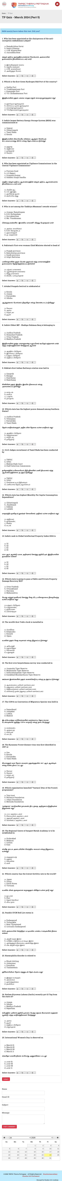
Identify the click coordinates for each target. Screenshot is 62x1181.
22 (35, 1155)
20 (18, 1155)
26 (9, 1158)
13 (18, 1152)
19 (9, 1155)
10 (50, 1149)
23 (42, 1155)
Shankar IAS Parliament (31, 1176)
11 (58, 1149)
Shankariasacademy (50, 1174)
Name (4, 1089)
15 (35, 1152)
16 (42, 1152)
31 (50, 1158)
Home (4, 13)
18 (58, 1152)
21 (26, 1155)
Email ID (5, 1097)
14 (26, 1152)
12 (9, 1152)
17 (50, 1152)
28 (26, 1158)
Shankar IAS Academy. (51, 1180)
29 (35, 1158)
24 (50, 1155)
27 (18, 1158)
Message (5, 1113)
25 (58, 1155)
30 (42, 1158)
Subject (5, 1105)
